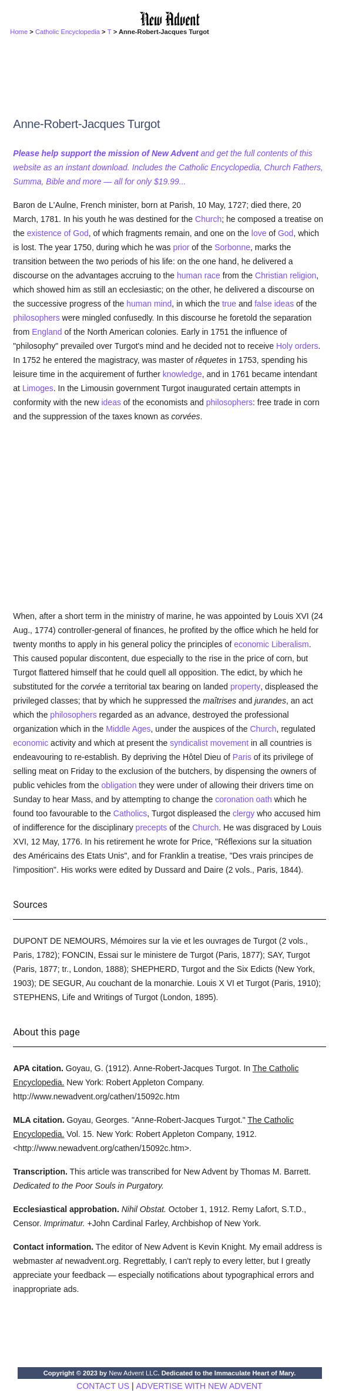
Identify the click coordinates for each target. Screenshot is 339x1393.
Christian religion (285, 275)
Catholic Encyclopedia (67, 31)
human (139, 303)
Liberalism (290, 644)
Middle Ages (128, 728)
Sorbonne (232, 247)
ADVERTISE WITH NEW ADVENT (199, 1386)
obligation (118, 785)
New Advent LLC (133, 1373)
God (285, 233)
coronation (234, 799)
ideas (284, 303)
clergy (243, 813)
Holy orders (297, 346)
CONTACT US (102, 1386)
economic (251, 644)
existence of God (58, 233)
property (245, 686)
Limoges (37, 388)
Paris (242, 757)
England (47, 332)
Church (208, 219)
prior (181, 247)
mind (163, 303)
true (229, 303)
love (259, 233)
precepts (151, 827)
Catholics (130, 813)
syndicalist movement (209, 743)
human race (198, 275)
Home (19, 31)
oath (264, 799)
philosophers (36, 317)
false (263, 303)
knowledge (182, 374)
